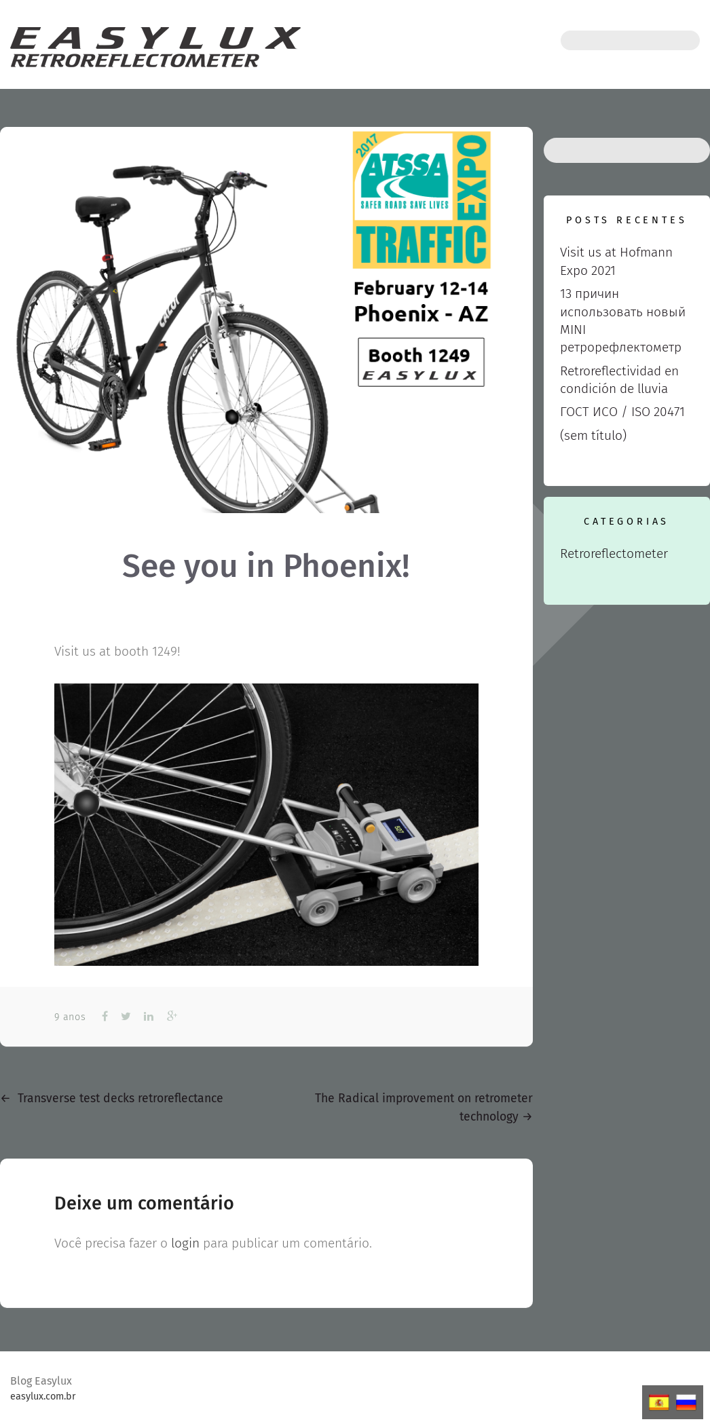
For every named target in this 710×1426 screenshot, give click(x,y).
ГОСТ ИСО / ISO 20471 (622, 411)
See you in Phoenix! (266, 566)
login (185, 1243)
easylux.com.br (43, 1396)
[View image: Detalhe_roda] (266, 824)
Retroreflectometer (614, 553)
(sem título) (593, 435)
